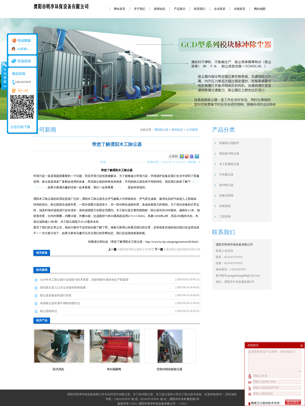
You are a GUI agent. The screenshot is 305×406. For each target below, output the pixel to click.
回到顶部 (231, 394)
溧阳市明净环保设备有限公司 (128, 162)
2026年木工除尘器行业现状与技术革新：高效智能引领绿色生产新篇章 (84, 279)
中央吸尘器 (226, 174)
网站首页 (119, 8)
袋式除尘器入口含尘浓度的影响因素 (63, 287)
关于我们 (139, 8)
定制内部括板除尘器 (169, 369)
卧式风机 (58, 369)
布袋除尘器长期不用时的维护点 (60, 303)
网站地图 (259, 8)
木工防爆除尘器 (229, 164)
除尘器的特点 (48, 311)
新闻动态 (159, 8)
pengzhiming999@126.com (243, 275)
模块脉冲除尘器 (229, 153)
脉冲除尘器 (226, 185)
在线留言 (239, 8)
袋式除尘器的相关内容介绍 (183, 249)
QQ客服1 (22, 49)
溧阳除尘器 (161, 129)
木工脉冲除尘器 (143, 394)
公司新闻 (192, 129)
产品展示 (179, 8)
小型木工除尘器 (183, 394)
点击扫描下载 (20, 127)
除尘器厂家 (120, 187)
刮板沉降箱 (226, 195)
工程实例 (225, 216)
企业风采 (219, 8)
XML (183, 403)
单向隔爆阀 (114, 369)
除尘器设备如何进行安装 (55, 295)
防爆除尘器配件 (229, 143)
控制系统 (225, 206)
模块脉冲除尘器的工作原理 (136, 249)
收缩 (4, 76)
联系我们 (199, 8)
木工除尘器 (163, 394)
